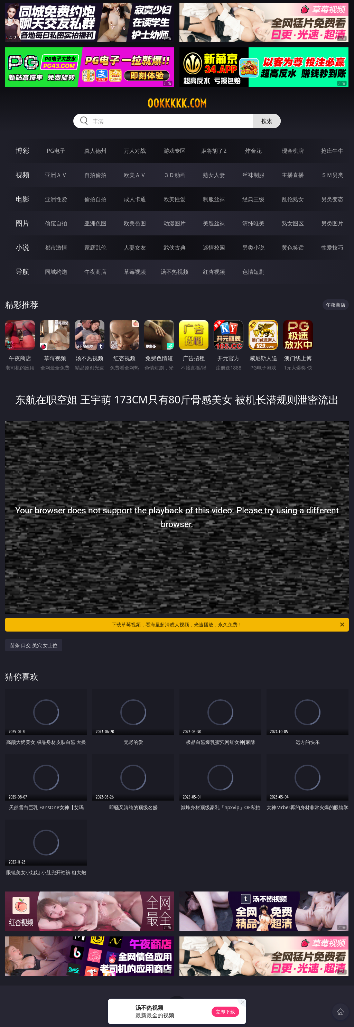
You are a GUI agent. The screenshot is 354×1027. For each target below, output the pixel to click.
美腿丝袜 (214, 223)
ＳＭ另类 (332, 175)
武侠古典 (175, 247)
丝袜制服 (253, 175)
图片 (22, 223)
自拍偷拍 (95, 175)
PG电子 (56, 151)
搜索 (266, 121)
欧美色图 (135, 223)
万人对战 (135, 151)
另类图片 (332, 223)
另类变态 (332, 199)
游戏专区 (175, 151)
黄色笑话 (293, 247)
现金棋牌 (293, 151)
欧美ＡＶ (135, 175)
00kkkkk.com (177, 103)
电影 (22, 199)
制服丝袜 (214, 199)
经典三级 (253, 199)
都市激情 (56, 247)
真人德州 (95, 151)
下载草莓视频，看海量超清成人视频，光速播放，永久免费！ (228, 624)
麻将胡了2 (213, 151)
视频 (22, 174)
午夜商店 (95, 272)
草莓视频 (135, 272)
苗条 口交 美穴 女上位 (33, 645)
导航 (22, 271)
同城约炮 (56, 272)
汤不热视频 (174, 272)
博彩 (22, 150)
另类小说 (253, 247)
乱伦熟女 (293, 199)
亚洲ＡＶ (56, 175)
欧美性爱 (175, 199)
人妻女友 (135, 247)
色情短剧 (253, 272)
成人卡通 (135, 199)
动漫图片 (175, 223)
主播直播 (293, 175)
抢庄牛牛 (332, 151)
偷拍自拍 (95, 199)
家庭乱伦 (95, 247)
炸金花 (253, 151)
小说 (22, 247)
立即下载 (225, 1011)
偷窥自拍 (56, 223)
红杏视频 (214, 272)
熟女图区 (293, 223)
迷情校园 (214, 247)
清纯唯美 (253, 223)
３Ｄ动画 (175, 175)
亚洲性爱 (56, 199)
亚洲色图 (95, 223)
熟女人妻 (214, 175)
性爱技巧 (332, 247)
